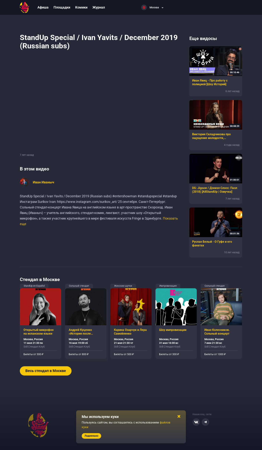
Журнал (98, 7)
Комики (81, 7)
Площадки (62, 7)
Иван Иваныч (43, 182)
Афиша (43, 7)
